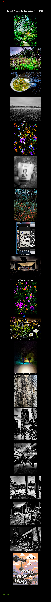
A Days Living (8, 2)
